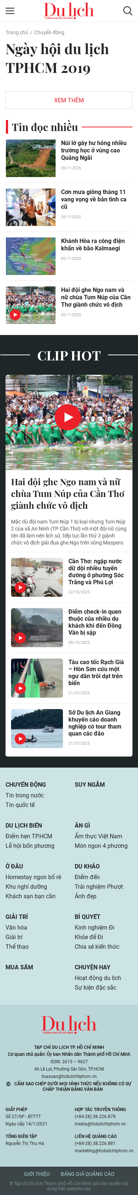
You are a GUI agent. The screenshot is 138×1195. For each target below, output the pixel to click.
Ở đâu (14, 866)
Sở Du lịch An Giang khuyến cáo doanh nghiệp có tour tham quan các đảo (94, 723)
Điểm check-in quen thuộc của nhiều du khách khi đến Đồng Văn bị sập (94, 622)
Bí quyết (87, 916)
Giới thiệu (37, 1174)
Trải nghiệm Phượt (99, 886)
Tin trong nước (25, 795)
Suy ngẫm (90, 784)
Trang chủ (17, 32)
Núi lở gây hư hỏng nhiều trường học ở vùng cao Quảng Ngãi (94, 150)
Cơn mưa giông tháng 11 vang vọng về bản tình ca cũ (94, 199)
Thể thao (17, 946)
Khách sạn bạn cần (31, 896)
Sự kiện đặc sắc (95, 987)
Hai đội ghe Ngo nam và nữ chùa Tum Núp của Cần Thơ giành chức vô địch (96, 297)
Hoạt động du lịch (98, 977)
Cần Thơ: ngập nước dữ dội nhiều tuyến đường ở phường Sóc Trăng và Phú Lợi (96, 572)
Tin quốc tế (20, 804)
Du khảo (87, 866)
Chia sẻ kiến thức (97, 946)
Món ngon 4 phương (101, 845)
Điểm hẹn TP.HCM (29, 836)
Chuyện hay (92, 967)
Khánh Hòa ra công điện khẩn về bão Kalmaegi (93, 244)
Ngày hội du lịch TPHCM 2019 (57, 58)
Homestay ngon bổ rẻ (33, 877)
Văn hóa (16, 927)
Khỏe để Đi (89, 937)
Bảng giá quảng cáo (87, 1174)
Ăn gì (82, 825)
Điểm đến (87, 877)
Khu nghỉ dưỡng (26, 886)
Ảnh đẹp (85, 896)
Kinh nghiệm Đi (94, 927)
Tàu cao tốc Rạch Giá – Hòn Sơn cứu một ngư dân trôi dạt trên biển (96, 673)
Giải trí (17, 916)
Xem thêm (69, 100)
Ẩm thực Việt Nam (98, 836)
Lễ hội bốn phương (30, 845)
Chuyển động (49, 32)
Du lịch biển (24, 825)
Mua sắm (19, 967)
